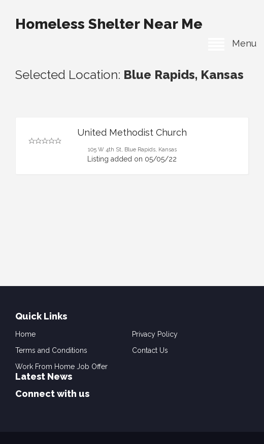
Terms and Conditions (51, 350)
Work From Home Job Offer (61, 366)
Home (25, 334)
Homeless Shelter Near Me (109, 24)
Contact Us (150, 350)
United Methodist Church (132, 132)
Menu (232, 43)
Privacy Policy (155, 334)
